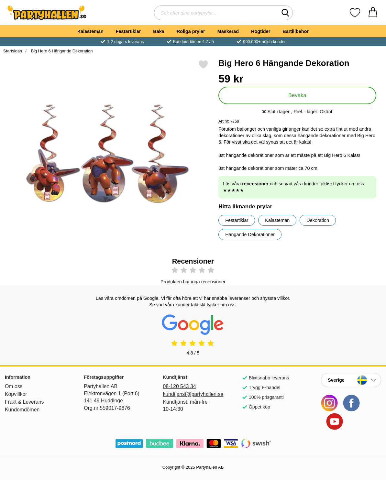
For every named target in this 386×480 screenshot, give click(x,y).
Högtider (260, 31)
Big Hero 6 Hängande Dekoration (61, 51)
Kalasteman (90, 31)
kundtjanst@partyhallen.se (193, 394)
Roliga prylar (191, 31)
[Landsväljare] (351, 380)
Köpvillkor (16, 394)
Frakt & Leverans (24, 402)
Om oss (14, 386)
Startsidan (12, 51)
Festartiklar (128, 31)
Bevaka (297, 95)
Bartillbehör (295, 31)
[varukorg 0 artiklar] (373, 13)
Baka (158, 31)
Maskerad (228, 31)
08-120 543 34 (179, 386)
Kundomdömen (22, 409)
